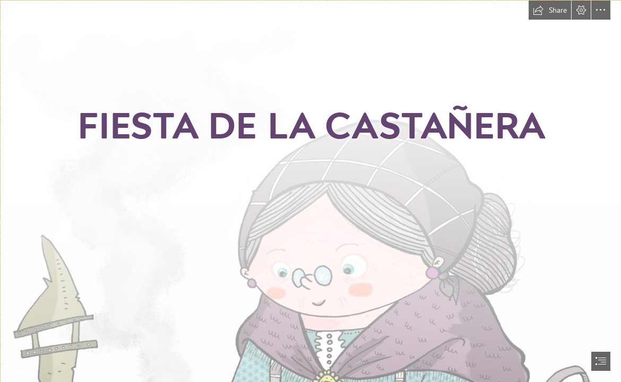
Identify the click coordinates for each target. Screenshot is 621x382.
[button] (550, 10)
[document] (310, 191)
